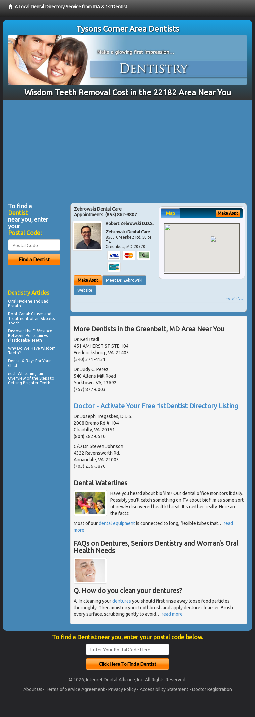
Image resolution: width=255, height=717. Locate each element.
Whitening (27, 373)
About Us (32, 689)
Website (84, 290)
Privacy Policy (122, 689)
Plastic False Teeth (25, 340)
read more (172, 614)
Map (170, 213)
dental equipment (117, 523)
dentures (121, 601)
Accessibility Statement (164, 689)
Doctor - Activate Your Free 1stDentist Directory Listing (156, 406)
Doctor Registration (212, 689)
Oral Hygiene (20, 301)
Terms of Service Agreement (75, 689)
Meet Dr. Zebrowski (124, 280)
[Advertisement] (127, 149)
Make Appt (88, 280)
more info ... (234, 298)
